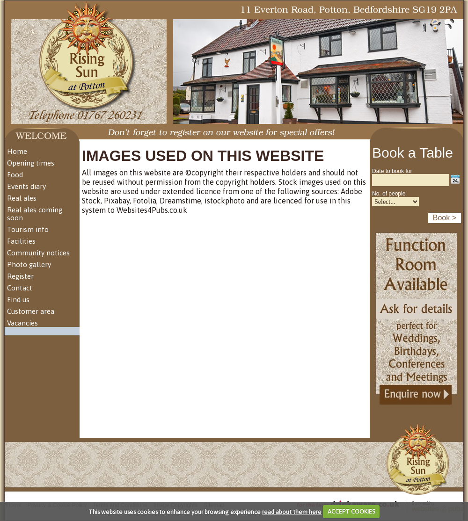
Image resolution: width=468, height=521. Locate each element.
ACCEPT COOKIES (351, 511)
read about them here (292, 511)
